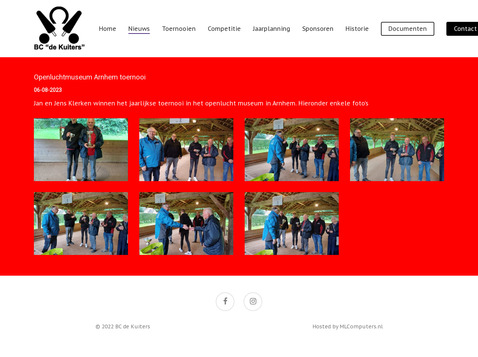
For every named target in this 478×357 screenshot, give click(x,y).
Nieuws (139, 28)
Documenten (407, 28)
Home (107, 28)
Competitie (224, 28)
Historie (357, 28)
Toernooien (179, 28)
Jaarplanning (271, 28)
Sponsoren (317, 28)
